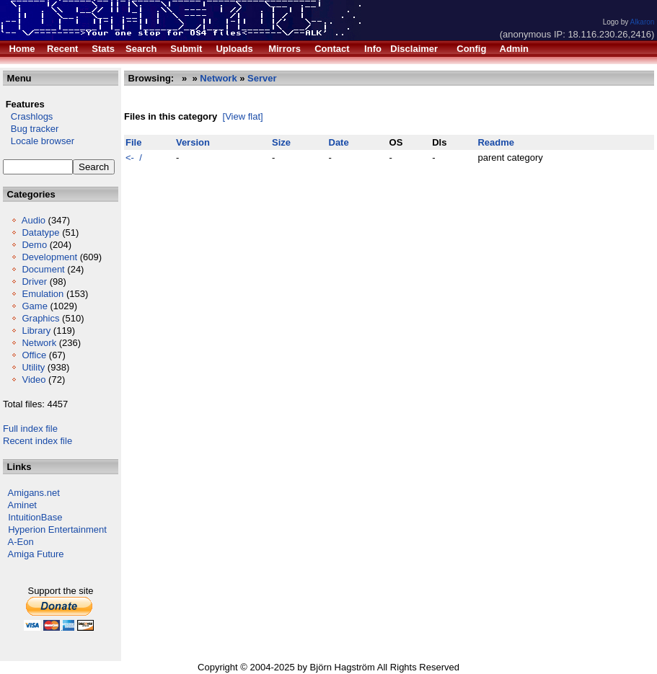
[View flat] (243, 116)
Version (193, 142)
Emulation (42, 293)
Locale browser (38, 141)
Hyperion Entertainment (57, 529)
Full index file (30, 428)
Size (281, 142)
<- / (133, 157)
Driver (34, 281)
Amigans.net (34, 492)
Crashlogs (28, 116)
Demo (34, 244)
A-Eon (21, 541)
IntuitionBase (35, 517)
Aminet (22, 505)
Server (261, 78)
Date (339, 142)
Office (34, 355)
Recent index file (37, 440)
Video (33, 379)
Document (43, 269)
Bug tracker (30, 128)
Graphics (40, 318)
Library (36, 330)
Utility (33, 367)
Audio (33, 220)
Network (39, 342)
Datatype (40, 232)
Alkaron (642, 22)
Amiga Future (36, 554)
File (133, 142)
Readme (495, 142)
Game (34, 306)
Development (49, 257)
